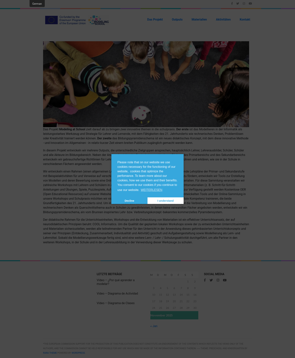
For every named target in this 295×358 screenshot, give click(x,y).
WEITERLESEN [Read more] (151, 190)
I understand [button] (165, 200)
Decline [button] (129, 200)
